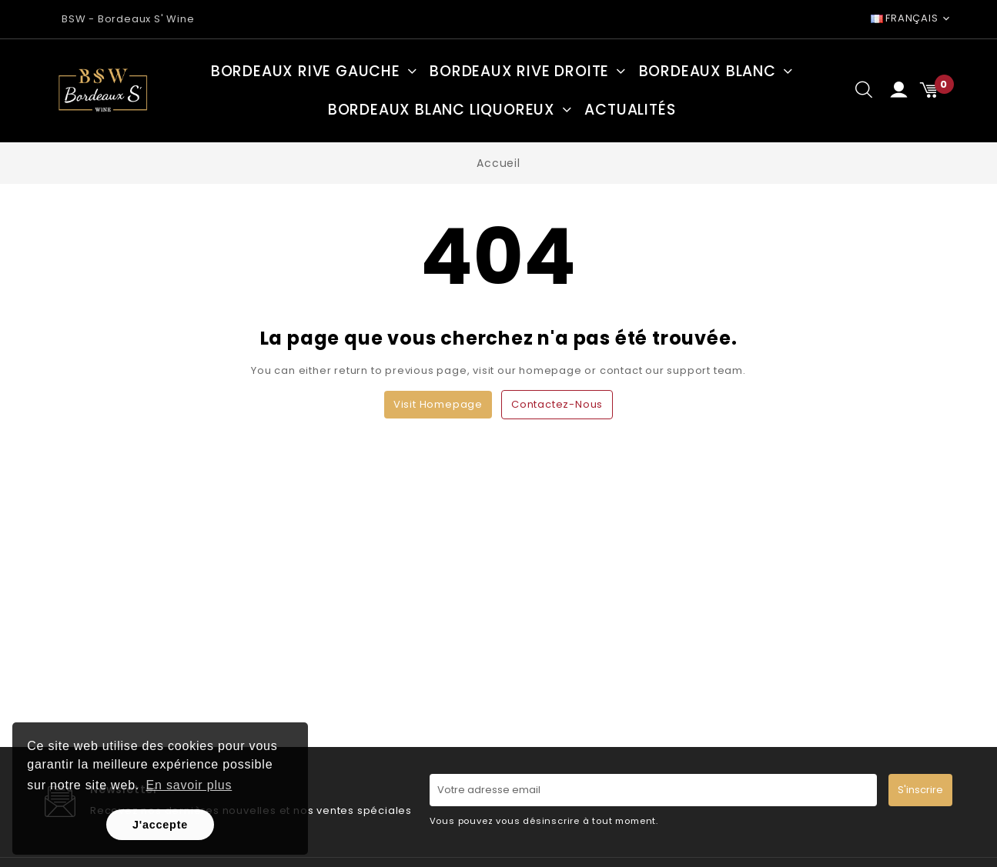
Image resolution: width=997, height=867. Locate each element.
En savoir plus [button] (189, 785)
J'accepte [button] (160, 825)
